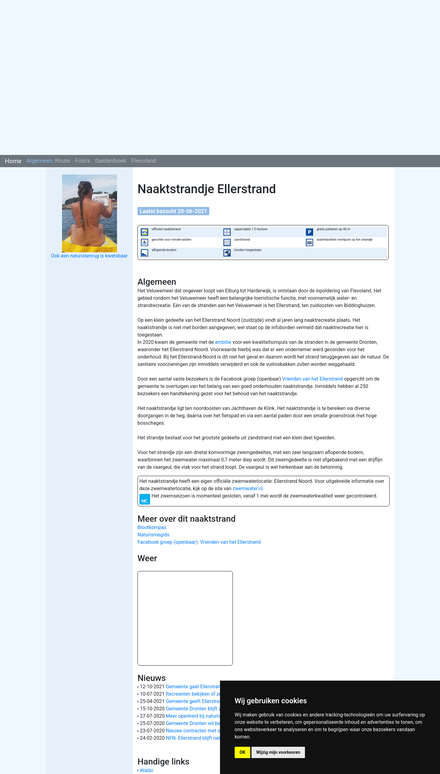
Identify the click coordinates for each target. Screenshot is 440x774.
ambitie (223, 342)
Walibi (146, 770)
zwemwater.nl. (248, 488)
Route (62, 160)
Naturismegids (153, 535)
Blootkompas (152, 527)
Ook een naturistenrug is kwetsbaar (89, 256)
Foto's (82, 160)
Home (13, 161)
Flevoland (143, 160)
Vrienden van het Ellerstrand (312, 379)
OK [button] (242, 752)
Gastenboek (110, 160)
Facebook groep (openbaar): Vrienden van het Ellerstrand (199, 542)
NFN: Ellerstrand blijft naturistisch (202, 738)
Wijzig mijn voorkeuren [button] (278, 752)
